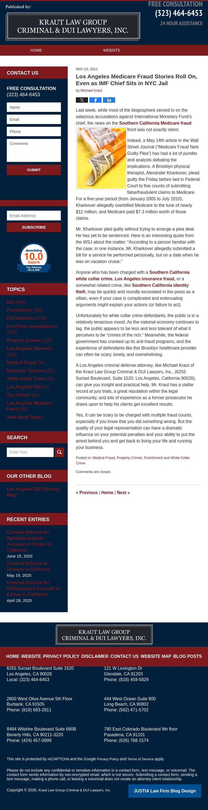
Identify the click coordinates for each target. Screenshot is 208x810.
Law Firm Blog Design (175, 791)
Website (111, 62)
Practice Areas (47, 73)
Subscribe (34, 239)
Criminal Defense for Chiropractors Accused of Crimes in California (32, 589)
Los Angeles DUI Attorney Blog (32, 498)
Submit (34, 182)
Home (36, 62)
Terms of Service (143, 759)
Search (59, 459)
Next (123, 505)
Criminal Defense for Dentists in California (27, 567)
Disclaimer (98, 652)
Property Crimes (129, 470)
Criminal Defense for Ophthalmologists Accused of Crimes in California (33, 544)
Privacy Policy (69, 652)
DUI (15, 314)
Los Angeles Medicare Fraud (28, 412)
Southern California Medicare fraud (155, 135)
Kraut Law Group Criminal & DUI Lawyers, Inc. (77, 790)
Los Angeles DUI (27, 393)
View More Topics (24, 423)
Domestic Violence (29, 377)
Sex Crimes (22, 401)
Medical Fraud (103, 470)
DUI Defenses (25, 330)
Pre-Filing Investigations (30, 341)
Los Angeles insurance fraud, (145, 291)
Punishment (153, 470)
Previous (87, 505)
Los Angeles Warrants (33, 361)
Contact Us (137, 73)
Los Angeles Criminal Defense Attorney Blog (72, 35)
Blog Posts (179, 652)
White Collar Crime (29, 385)
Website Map (151, 652)
